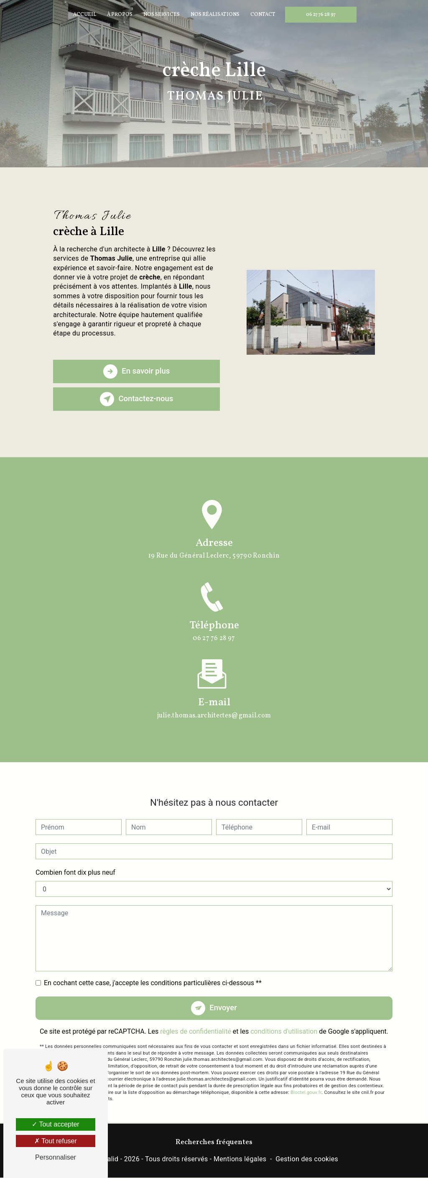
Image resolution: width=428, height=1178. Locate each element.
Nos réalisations (215, 14)
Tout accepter (55, 1124)
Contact (262, 14)
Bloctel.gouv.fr (305, 1081)
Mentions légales (240, 1159)
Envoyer (223, 997)
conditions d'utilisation (283, 1021)
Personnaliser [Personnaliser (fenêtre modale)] (55, 1157)
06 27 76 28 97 (321, 14)
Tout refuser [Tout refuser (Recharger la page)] (55, 1141)
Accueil (84, 14)
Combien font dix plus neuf (75, 862)
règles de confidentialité (195, 1021)
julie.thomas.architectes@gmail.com (214, 704)
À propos (119, 14)
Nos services (161, 14)
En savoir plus (136, 371)
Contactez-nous (136, 399)
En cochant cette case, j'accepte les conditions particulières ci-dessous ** (153, 972)
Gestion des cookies (306, 1159)
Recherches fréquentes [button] (214, 1142)
